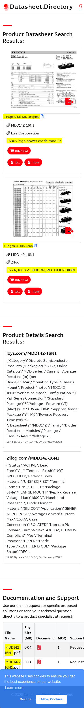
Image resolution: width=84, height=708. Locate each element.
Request (77, 647)
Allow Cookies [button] (51, 699)
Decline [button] (25, 699)
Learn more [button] (14, 688)
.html (33, 162)
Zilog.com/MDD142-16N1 (32, 458)
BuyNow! (19, 151)
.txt (15, 162)
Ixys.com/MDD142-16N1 (31, 353)
